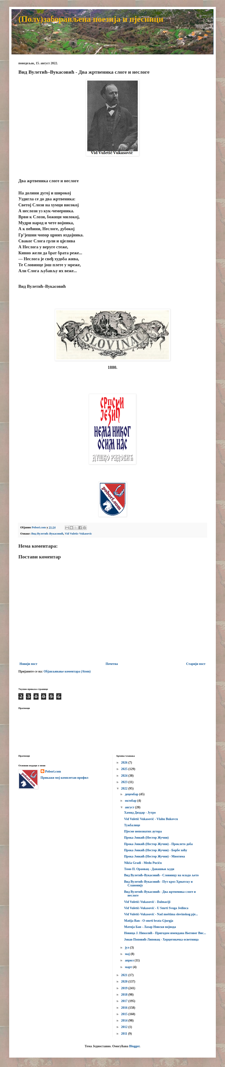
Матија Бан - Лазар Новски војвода (150, 927)
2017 (124, 1001)
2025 (124, 769)
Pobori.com (53, 771)
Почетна (112, 664)
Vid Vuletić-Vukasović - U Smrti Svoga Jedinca (156, 908)
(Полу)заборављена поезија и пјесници (90, 19)
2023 (124, 782)
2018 (124, 994)
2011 (124, 1033)
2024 (124, 775)
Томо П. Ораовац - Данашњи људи (149, 869)
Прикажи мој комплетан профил (64, 777)
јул (127, 947)
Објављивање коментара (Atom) (67, 671)
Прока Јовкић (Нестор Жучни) (146, 837)
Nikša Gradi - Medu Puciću (143, 863)
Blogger (134, 1046)
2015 (124, 1014)
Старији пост (195, 664)
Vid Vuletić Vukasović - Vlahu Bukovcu (151, 819)
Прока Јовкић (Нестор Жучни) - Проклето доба (158, 844)
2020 (124, 981)
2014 (124, 1020)
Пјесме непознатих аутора (143, 831)
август (130, 807)
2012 (124, 1027)
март (129, 967)
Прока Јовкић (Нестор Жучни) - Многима (154, 856)
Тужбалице (132, 825)
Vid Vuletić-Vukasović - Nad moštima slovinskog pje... (161, 914)
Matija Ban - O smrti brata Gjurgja (148, 920)
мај (128, 954)
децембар (132, 794)
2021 (124, 975)
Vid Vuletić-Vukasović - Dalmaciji (147, 902)
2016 (124, 1007)
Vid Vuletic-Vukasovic (78, 533)
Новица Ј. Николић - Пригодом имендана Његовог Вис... (165, 933)
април (130, 960)
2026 (124, 762)
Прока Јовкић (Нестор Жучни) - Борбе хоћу (155, 850)
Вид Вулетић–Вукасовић (47, 533)
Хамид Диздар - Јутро (140, 812)
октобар (131, 800)
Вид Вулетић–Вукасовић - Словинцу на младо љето (161, 875)
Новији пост (28, 664)
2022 (124, 788)
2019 (124, 988)
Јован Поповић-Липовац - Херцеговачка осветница (161, 939)
